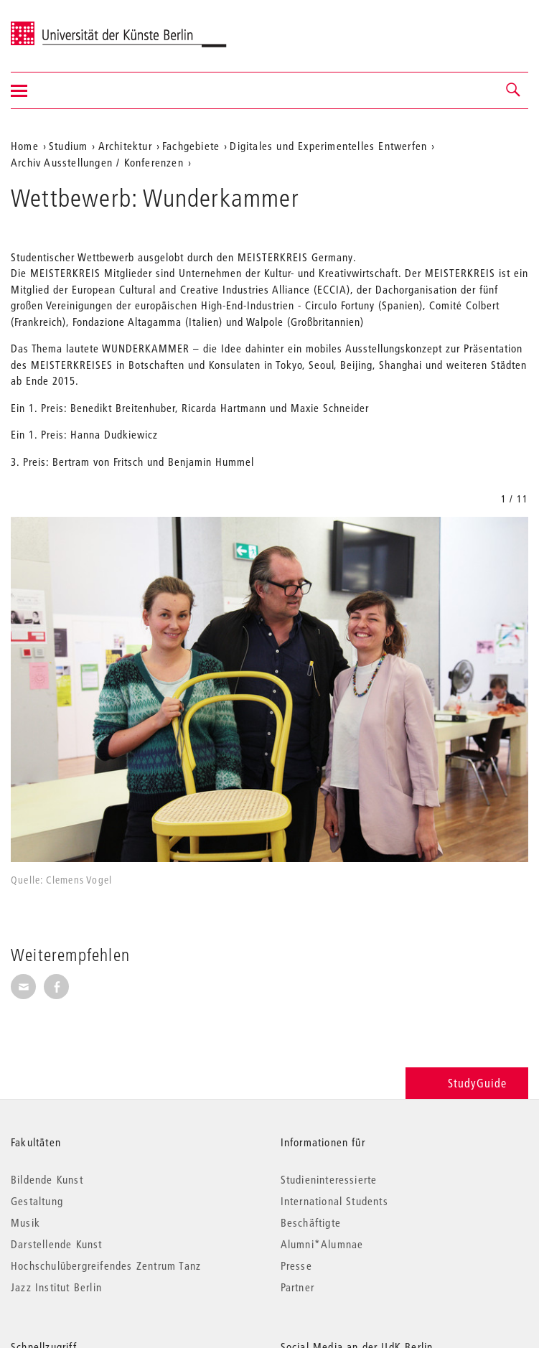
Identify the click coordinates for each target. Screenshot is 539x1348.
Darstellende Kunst (57, 1244)
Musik (25, 1222)
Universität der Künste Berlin (67, 27)
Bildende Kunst (47, 1179)
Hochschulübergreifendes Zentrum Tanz (106, 1265)
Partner (297, 1287)
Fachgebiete (191, 146)
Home (25, 146)
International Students (334, 1201)
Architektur (125, 146)
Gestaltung (37, 1201)
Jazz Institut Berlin (56, 1287)
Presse (296, 1265)
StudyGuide (467, 1082)
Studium (68, 146)
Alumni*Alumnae (322, 1244)
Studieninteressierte (329, 1179)
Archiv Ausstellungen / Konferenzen (97, 162)
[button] (514, 90)
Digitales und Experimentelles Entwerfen (328, 146)
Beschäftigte (311, 1222)
